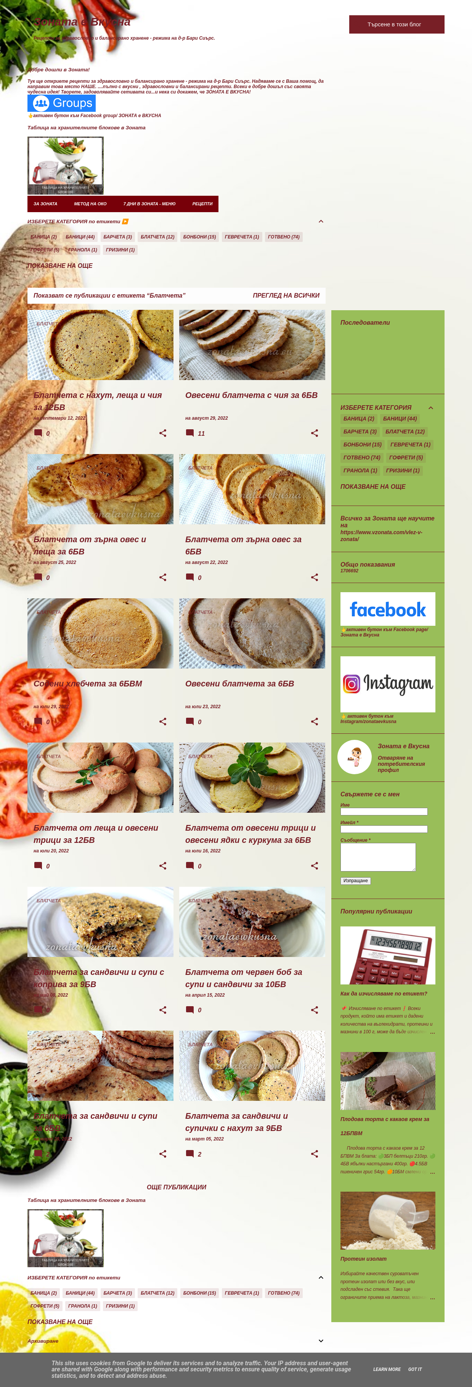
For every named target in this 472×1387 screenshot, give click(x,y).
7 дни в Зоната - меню (150, 203)
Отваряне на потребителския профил (401, 764)
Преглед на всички (286, 295)
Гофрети (42, 250)
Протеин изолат (363, 1259)
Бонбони (195, 237)
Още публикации (176, 1187)
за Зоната (45, 203)
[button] (162, 434)
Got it (415, 1369)
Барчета (114, 237)
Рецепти (203, 203)
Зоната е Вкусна (82, 21)
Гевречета (238, 237)
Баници (75, 237)
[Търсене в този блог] (404, 24)
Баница (40, 237)
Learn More (387, 1369)
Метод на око (90, 203)
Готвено (279, 237)
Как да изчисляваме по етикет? (383, 994)
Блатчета (153, 237)
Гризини (117, 250)
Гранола (79, 250)
